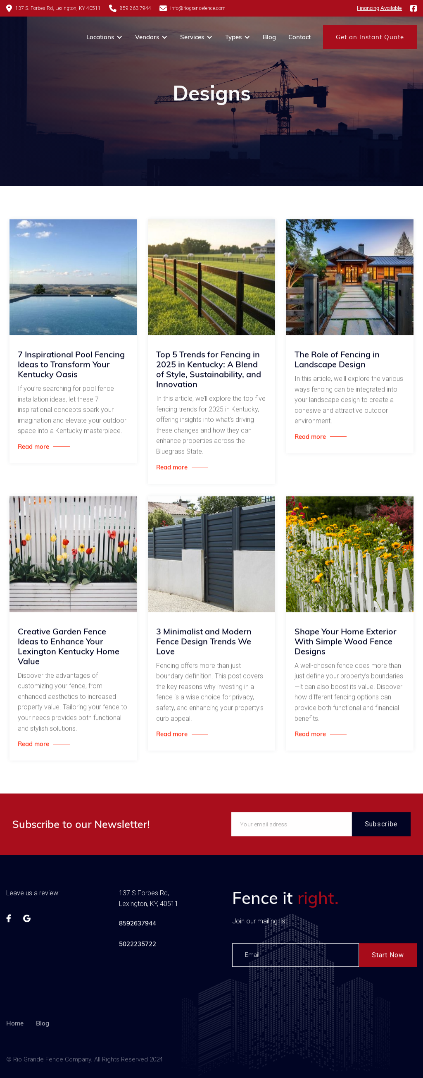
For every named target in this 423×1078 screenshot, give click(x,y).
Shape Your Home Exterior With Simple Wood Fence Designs (346, 642)
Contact (299, 37)
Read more (33, 448)
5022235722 (137, 945)
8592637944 (137, 925)
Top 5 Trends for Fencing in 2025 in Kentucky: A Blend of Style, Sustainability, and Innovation (208, 371)
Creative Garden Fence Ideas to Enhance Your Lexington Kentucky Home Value (68, 647)
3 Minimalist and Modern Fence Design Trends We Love (204, 642)
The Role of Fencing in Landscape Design (337, 361)
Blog (269, 37)
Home (15, 1043)
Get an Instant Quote (370, 37)
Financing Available (379, 8)
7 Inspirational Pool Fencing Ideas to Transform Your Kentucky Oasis (71, 366)
